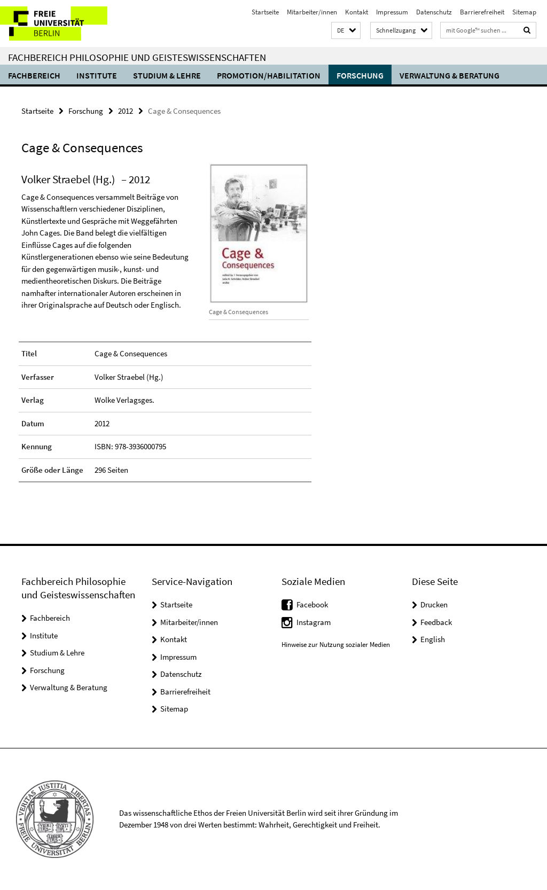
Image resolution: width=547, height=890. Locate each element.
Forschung (360, 75)
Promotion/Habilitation (269, 75)
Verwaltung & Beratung (449, 75)
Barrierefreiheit (482, 12)
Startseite (265, 12)
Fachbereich (34, 75)
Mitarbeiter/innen (312, 12)
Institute (96, 75)
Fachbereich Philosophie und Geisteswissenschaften (137, 57)
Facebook (312, 604)
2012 (125, 111)
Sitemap (524, 12)
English (432, 639)
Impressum (392, 12)
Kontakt (356, 12)
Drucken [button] (434, 604)
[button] (346, 31)
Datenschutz (434, 12)
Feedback (436, 622)
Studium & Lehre (167, 75)
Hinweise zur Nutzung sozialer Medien (336, 644)
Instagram (313, 622)
